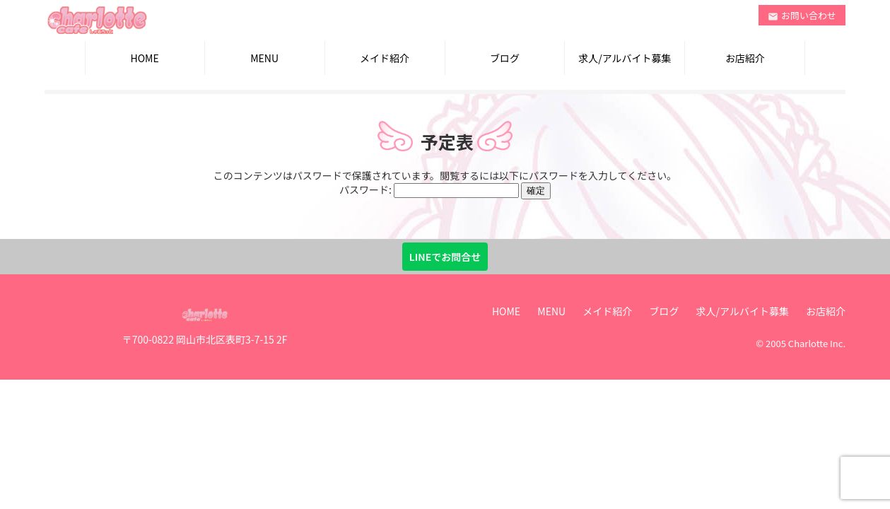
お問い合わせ (802, 15)
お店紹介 (745, 58)
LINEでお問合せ (445, 257)
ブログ (505, 58)
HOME (145, 58)
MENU (264, 58)
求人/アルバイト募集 (624, 58)
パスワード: (429, 189)
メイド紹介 (384, 58)
